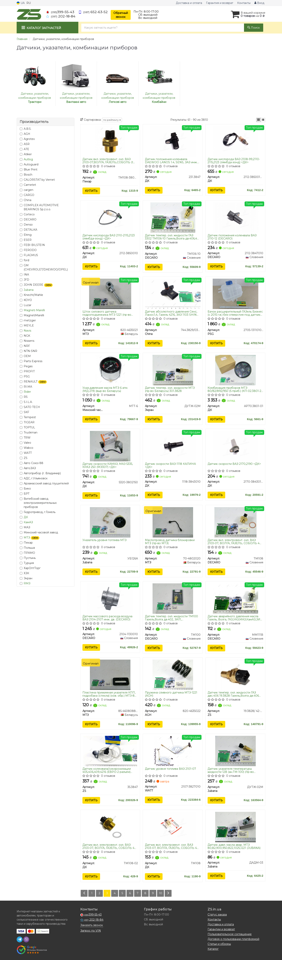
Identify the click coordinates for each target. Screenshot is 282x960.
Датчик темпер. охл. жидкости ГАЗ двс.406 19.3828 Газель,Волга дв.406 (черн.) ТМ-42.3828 (233, 694)
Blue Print (28, 169)
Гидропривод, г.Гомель (37, 512)
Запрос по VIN (90, 930)
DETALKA (28, 229)
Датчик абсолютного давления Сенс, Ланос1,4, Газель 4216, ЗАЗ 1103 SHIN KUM (171, 313)
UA (21, 3)
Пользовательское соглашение (230, 934)
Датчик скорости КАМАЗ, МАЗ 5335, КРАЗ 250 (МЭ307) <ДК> (107, 465)
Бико (25, 488)
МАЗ (25, 527)
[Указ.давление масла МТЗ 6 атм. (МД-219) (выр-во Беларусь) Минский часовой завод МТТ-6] (110, 370)
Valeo (25, 442)
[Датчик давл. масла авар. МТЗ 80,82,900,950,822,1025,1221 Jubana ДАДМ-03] (235, 827)
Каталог (213, 949)
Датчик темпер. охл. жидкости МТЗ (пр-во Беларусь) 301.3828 (170, 389)
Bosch (26, 174)
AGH (25, 134)
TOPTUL (27, 427)
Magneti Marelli (34, 310)
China (25, 200)
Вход (259, 3)
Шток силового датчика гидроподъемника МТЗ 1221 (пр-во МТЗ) (106, 313)
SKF (24, 412)
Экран (26, 578)
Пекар (26, 542)
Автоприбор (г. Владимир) (40, 473)
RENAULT (33, 381)
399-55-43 (60, 12)
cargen (26, 190)
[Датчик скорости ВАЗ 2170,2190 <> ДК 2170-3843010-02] (235, 446)
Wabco (26, 448)
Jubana (28, 290)
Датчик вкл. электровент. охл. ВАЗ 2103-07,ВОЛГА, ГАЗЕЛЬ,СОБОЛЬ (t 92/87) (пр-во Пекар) (107, 161)
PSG (25, 376)
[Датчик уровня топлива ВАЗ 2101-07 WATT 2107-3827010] (173, 750)
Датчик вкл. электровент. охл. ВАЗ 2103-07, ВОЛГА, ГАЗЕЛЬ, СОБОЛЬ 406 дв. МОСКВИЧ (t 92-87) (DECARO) (235, 541)
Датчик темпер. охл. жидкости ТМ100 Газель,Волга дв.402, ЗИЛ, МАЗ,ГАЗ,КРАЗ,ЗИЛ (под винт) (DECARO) (171, 618)
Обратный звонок (120, 15)
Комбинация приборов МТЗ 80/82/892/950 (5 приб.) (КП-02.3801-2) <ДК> (235, 389)
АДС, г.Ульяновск (34, 478)
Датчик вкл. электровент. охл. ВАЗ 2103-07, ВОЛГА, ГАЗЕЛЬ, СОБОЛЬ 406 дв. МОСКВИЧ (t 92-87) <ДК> (172, 846)
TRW (25, 437)
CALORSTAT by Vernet (37, 179)
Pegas (26, 366)
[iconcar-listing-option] (263, 120)
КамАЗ (28, 522)
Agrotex (27, 139)
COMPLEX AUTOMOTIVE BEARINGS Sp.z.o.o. (39, 207)
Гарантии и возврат (221, 929)
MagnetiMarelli (32, 315)
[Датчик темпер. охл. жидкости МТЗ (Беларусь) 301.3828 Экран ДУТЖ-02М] (173, 370)
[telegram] (20, 939)
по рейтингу (112, 119)
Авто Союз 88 (31, 463)
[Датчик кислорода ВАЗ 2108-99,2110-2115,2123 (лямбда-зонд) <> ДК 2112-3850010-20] (235, 141)
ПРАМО (27, 553)
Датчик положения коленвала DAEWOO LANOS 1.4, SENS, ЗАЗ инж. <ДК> (171, 161)
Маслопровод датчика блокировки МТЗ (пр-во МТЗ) (170, 541)
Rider (27, 391)
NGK (25, 335)
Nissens (27, 341)
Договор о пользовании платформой (233, 939)
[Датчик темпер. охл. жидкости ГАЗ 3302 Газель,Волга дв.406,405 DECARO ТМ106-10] (172, 217)
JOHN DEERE (36, 285)
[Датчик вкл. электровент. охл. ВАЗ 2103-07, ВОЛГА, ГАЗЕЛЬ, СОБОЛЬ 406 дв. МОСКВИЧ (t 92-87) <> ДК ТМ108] (172, 827)
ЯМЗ (27, 583)
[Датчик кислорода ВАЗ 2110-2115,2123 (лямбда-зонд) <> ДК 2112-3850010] (110, 217)
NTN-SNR (28, 351)
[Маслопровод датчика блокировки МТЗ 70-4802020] (173, 522)
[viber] (26, 939)
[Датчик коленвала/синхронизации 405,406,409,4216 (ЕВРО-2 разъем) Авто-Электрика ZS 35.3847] (110, 750)
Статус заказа (217, 914)
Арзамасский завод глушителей (44, 483)
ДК (26, 517)
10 (160, 893)
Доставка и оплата (189, 3)
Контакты (243, 3)
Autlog (28, 159)
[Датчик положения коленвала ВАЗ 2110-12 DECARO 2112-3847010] (235, 217)
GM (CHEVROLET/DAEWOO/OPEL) (44, 267)
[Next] (168, 893)
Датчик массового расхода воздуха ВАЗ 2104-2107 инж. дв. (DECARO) (107, 618)
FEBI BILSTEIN (32, 245)
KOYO (26, 300)
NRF (25, 346)
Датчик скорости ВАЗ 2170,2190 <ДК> (234, 464)
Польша (27, 547)
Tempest (28, 417)
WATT (26, 453)
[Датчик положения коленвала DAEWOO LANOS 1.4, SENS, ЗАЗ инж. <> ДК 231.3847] (172, 141)
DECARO (28, 219)
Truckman (28, 432)
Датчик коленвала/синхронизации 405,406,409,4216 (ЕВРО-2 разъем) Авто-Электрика (106, 770)
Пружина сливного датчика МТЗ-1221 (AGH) (171, 694)
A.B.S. (25, 129)
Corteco (27, 214)
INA (24, 274)
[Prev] (84, 893)
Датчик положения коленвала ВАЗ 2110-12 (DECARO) (232, 237)
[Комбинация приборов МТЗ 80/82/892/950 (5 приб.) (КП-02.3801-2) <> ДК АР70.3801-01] (235, 370)
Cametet (28, 185)
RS (24, 397)
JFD (24, 279)
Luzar (25, 305)
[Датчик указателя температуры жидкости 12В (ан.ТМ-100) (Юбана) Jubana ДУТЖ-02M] (235, 750)
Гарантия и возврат (219, 3)
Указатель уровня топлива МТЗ (104, 540)
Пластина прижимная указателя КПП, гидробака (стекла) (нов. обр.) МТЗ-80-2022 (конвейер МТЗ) (109, 694)
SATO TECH (30, 407)
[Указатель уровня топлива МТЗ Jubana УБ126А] (110, 522)
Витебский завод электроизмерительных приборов (38, 503)
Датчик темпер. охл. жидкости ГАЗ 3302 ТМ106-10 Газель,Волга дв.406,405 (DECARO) (172, 237)
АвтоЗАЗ (28, 468)
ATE (24, 149)
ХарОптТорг (30, 568)
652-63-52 (93, 12)
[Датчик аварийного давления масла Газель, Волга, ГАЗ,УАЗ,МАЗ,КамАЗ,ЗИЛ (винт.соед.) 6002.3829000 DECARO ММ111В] (235, 598)
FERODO (28, 250)
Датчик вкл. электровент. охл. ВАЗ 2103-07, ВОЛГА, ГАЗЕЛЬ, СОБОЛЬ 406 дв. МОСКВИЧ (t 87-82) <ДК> (110, 846)
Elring (26, 235)
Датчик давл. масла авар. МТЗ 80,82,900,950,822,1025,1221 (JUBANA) (234, 846)
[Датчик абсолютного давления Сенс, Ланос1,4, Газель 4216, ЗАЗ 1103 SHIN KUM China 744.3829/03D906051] (173, 293)
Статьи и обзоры (219, 944)
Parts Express (31, 361)
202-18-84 (60, 16)
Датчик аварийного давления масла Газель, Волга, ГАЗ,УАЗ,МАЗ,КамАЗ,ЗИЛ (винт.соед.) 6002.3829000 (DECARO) (235, 618)
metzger (28, 320)
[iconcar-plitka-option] (258, 120)
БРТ (25, 493)
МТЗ (31, 537)
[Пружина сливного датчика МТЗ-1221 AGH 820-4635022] (173, 674)
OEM (25, 356)
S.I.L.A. (26, 402)
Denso (26, 224)
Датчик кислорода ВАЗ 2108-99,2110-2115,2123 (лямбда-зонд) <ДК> (234, 161)
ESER (26, 240)
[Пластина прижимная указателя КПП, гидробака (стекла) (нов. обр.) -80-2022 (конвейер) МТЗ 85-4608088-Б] (110, 674)
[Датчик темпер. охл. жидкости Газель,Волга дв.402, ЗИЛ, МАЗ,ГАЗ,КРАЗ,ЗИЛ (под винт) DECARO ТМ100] (173, 598)
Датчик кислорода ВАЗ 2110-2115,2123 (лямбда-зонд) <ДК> (108, 237)
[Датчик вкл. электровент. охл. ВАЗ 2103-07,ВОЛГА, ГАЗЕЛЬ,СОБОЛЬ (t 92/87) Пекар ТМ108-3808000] (110, 141)
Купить (91, 191)
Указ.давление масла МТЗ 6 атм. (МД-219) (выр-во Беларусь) (105, 389)
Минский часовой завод (39, 532)
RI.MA (26, 386)
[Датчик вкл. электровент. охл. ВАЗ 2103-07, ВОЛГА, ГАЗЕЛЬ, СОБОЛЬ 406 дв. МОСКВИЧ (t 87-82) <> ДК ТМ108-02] (110, 827)
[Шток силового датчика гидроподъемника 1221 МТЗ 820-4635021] (110, 293)
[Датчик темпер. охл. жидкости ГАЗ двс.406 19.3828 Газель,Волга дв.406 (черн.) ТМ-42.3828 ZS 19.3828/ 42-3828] (235, 674)
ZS (23, 458)
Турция (27, 563)
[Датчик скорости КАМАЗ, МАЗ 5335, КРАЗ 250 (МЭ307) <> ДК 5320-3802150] (110, 446)
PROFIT (27, 371)
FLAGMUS (29, 255)
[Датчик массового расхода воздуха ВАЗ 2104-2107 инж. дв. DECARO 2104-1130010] (110, 598)
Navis (27, 330)
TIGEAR (27, 422)
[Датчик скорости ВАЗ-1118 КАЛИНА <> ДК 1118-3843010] (172, 446)
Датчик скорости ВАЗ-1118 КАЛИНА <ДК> (170, 465)
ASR (25, 144)
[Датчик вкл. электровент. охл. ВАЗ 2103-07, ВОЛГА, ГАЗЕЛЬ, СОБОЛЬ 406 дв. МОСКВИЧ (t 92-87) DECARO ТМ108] (235, 522)
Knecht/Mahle (31, 295)
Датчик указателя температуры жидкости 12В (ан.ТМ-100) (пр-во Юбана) (231, 770)
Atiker (26, 154)
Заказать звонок (91, 925)
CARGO (27, 195)
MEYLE (27, 325)
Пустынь (28, 558)
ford (24, 260)
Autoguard (29, 164)
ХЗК (24, 573)
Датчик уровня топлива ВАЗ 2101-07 (170, 769)
